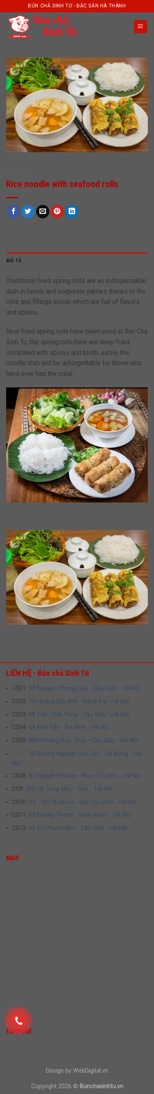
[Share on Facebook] (14, 211)
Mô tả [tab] (14, 260)
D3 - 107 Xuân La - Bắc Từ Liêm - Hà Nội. (83, 802)
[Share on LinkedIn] (72, 211)
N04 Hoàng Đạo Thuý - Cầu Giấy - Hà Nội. (84, 740)
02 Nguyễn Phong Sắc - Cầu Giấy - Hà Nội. (85, 688)
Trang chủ (18, 172)
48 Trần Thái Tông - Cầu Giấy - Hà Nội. (79, 714)
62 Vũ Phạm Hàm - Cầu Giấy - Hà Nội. (79, 828)
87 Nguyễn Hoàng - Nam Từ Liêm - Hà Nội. (85, 775)
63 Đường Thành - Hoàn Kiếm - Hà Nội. (80, 814)
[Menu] (140, 27)
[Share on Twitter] (28, 211)
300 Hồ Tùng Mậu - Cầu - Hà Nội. (69, 789)
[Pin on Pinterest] (57, 211)
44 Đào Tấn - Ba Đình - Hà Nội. (69, 727)
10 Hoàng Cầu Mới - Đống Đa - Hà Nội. (79, 701)
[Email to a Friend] (43, 211)
